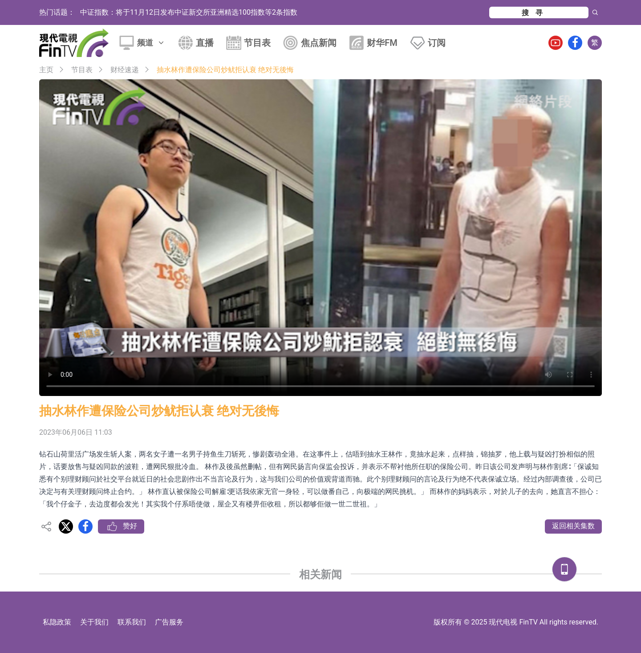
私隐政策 (57, 622)
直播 (205, 42)
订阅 (437, 42)
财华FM (382, 42)
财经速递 (124, 69)
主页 (46, 69)
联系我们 (132, 622)
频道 (151, 42)
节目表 (257, 42)
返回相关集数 (573, 526)
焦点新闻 (319, 42)
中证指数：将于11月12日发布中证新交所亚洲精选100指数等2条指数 (188, 12)
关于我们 (94, 622)
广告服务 (169, 622)
